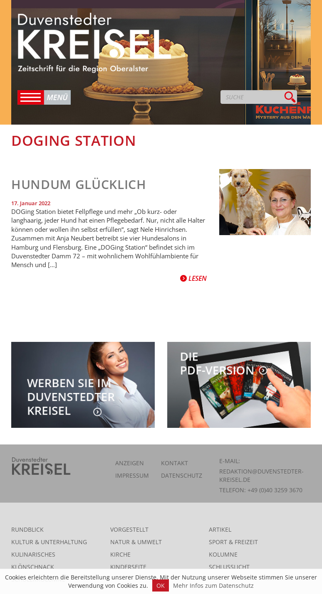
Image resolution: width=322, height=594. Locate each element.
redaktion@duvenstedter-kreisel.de (261, 475)
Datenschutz (181, 475)
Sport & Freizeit (233, 542)
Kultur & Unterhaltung (49, 542)
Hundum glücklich (78, 184)
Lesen (193, 278)
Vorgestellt (129, 529)
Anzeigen (129, 463)
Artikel (220, 529)
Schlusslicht (229, 567)
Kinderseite (128, 567)
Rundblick (27, 529)
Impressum (132, 475)
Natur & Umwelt (136, 542)
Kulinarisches (33, 554)
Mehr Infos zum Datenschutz (213, 585)
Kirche (120, 554)
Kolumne (223, 554)
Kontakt (174, 463)
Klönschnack (32, 567)
